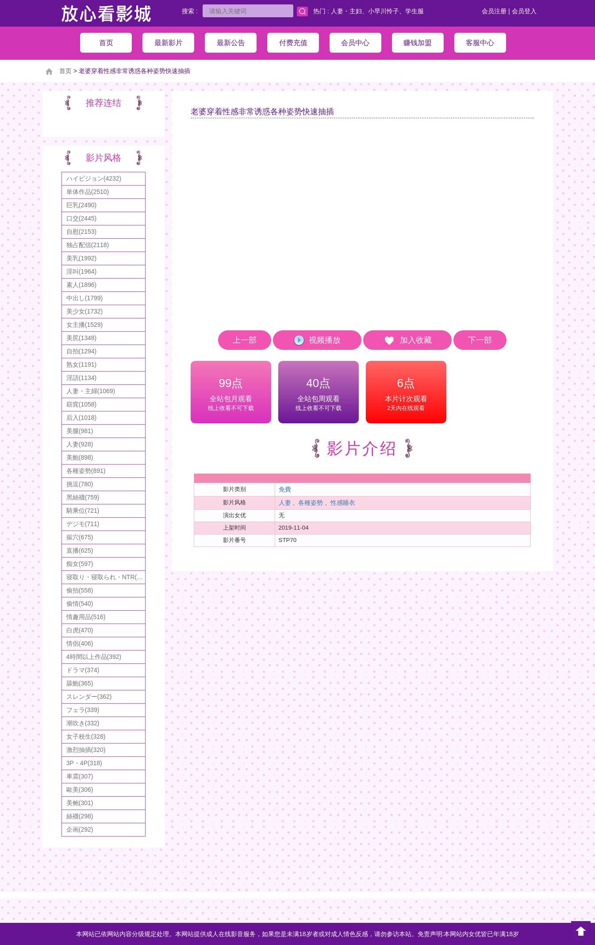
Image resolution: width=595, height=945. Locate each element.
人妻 (285, 502)
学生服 (414, 11)
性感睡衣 (342, 502)
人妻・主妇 (346, 11)
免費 (285, 489)
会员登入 (524, 11)
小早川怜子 (383, 11)
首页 (65, 70)
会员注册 (494, 11)
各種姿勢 (310, 502)
